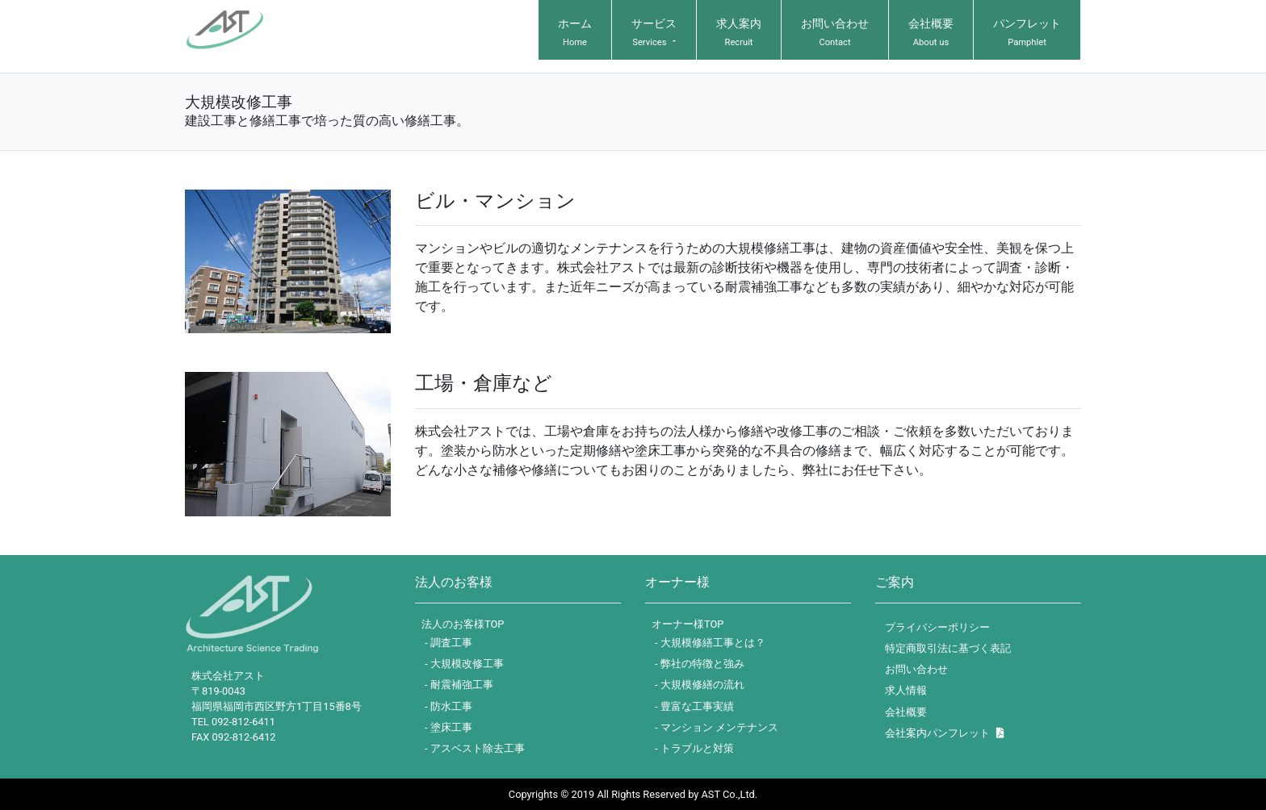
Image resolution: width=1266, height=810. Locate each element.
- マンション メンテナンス (716, 727)
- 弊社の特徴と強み (699, 664)
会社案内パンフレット (944, 733)
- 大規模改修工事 (464, 664)
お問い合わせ (916, 669)
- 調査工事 (448, 643)
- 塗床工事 (448, 727)
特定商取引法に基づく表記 (948, 648)
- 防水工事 (448, 706)
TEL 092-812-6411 (233, 722)
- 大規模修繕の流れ (699, 684)
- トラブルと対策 (694, 748)
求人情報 (906, 690)
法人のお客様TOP (462, 624)
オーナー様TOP (687, 624)
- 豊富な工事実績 (694, 706)
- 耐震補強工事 (459, 684)
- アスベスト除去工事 (475, 748)
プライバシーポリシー (937, 627)
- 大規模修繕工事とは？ (710, 643)
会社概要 (906, 712)
